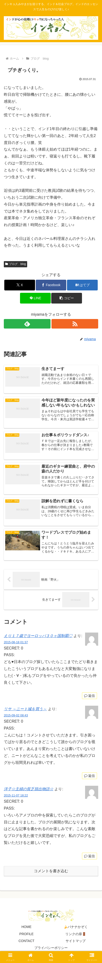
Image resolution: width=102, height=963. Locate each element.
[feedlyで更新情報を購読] (27, 324)
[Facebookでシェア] (51, 285)
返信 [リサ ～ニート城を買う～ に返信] (89, 776)
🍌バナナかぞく (76, 927)
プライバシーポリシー (51, 948)
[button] (66, 298)
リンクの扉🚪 (75, 934)
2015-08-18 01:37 (16, 642)
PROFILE (26, 934)
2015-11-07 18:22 (16, 795)
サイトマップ (76, 941)
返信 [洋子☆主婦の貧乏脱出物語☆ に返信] (89, 856)
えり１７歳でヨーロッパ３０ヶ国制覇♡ (38, 636)
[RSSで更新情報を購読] (74, 324)
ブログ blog (15, 264)
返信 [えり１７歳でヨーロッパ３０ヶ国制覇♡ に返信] (89, 696)
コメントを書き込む (51, 871)
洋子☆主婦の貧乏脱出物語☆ (28, 789)
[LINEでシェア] (35, 298)
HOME (26, 927)
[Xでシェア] (19, 285)
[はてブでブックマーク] (82, 285)
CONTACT (27, 941)
